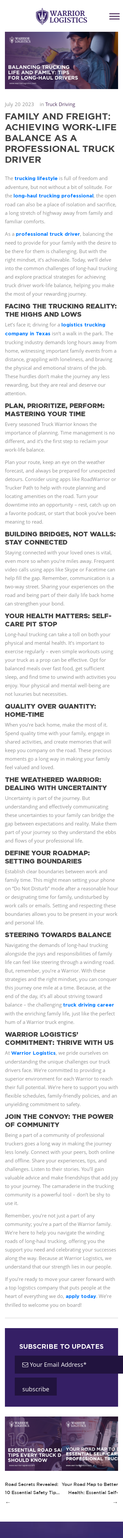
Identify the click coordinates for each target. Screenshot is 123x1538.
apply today (81, 1296)
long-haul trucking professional (53, 195)
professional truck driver (48, 234)
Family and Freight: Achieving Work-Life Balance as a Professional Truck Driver (61, 137)
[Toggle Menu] (114, 16)
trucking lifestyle (36, 178)
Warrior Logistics (33, 1053)
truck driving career (88, 1005)
